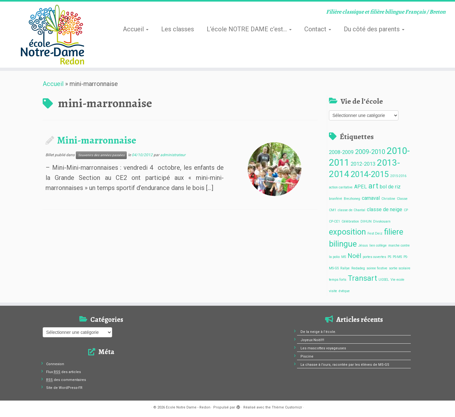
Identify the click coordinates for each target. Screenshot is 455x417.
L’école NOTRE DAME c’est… (249, 29)
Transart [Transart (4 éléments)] (362, 278)
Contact (317, 29)
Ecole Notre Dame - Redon (188, 407)
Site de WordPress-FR (64, 388)
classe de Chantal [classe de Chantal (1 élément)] (351, 210)
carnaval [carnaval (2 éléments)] (371, 198)
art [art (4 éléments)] (373, 186)
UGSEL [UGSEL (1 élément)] (384, 280)
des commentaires (66, 380)
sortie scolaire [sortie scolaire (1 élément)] (399, 268)
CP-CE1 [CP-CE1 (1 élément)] (334, 221)
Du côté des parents (374, 29)
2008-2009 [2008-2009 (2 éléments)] (341, 152)
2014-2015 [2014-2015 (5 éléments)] (370, 174)
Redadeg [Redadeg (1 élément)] (358, 268)
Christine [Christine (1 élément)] (388, 199)
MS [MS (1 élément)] (343, 257)
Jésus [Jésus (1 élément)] (363, 245)
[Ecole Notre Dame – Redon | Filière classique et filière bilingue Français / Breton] (52, 34)
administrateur (172, 155)
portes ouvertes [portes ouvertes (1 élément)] (374, 257)
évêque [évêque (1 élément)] (344, 291)
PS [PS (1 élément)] (389, 257)
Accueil (136, 29)
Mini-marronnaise (96, 140)
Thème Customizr (287, 407)
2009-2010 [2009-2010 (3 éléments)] (370, 152)
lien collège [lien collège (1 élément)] (378, 245)
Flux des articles (63, 372)
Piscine (306, 356)
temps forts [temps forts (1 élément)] (337, 280)
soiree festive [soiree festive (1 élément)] (377, 268)
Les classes (177, 29)
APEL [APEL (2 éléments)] (360, 187)
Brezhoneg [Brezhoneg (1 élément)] (352, 199)
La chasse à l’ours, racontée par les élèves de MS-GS (344, 365)
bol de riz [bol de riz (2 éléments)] (390, 187)
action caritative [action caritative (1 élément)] (341, 187)
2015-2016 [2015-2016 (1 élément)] (398, 176)
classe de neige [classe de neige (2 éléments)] (384, 209)
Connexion (55, 364)
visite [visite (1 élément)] (333, 291)
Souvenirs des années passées (101, 155)
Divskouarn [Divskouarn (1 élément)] (382, 221)
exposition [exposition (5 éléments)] (347, 231)
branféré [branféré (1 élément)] (335, 199)
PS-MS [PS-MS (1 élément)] (397, 257)
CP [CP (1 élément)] (406, 210)
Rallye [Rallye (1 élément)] (345, 268)
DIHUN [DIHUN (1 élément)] (366, 221)
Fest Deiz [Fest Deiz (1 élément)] (374, 233)
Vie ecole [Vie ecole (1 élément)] (397, 280)
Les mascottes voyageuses (323, 348)
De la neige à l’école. (318, 332)
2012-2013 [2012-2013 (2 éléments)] (363, 164)
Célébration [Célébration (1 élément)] (350, 221)
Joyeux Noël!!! (312, 340)
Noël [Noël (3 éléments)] (354, 256)
